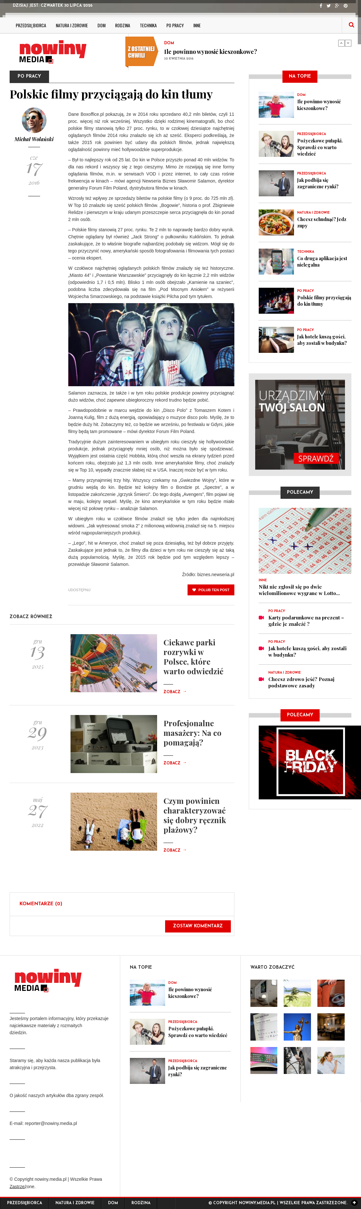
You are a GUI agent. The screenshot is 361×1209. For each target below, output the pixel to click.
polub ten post (211, 590)
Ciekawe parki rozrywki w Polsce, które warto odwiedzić (193, 656)
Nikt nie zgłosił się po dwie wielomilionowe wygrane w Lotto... (299, 589)
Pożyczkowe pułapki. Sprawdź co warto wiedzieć (321, 147)
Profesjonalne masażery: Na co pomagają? (193, 732)
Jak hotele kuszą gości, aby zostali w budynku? (324, 339)
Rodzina (122, 25)
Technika (148, 25)
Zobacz (175, 692)
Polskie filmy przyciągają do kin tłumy (318, 303)
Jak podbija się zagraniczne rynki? (319, 182)
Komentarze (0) (41, 904)
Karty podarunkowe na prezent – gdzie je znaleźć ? (306, 620)
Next (348, 43)
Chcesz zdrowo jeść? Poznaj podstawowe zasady (301, 682)
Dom (101, 25)
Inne (197, 25)
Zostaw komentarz (198, 926)
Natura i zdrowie (72, 25)
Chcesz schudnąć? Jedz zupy (318, 222)
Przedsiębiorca (31, 25)
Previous (341, 43)
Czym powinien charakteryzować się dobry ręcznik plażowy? (195, 815)
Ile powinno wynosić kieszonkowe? (210, 51)
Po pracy (175, 25)
